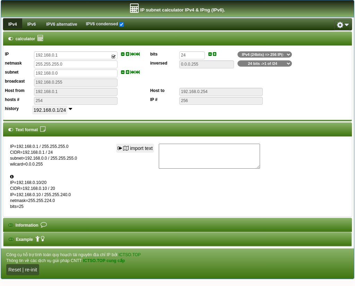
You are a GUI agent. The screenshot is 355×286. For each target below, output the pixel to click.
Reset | (16, 269)
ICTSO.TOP (130, 254)
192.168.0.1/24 (50, 110)
